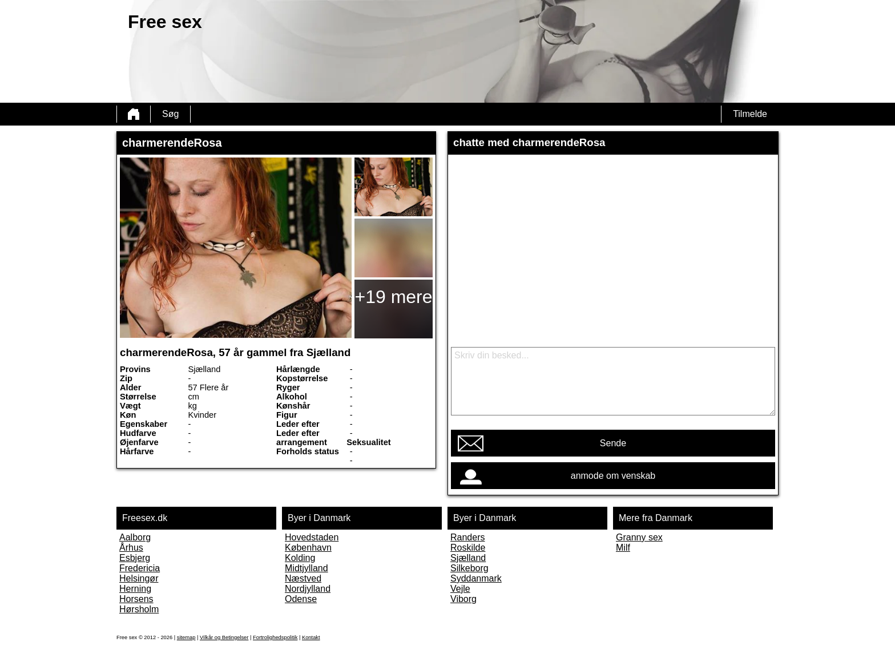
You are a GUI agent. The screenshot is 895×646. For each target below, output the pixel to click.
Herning (135, 588)
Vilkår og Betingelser (224, 637)
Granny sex (639, 537)
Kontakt (311, 637)
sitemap (186, 637)
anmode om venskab (613, 476)
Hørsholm (139, 609)
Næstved (303, 578)
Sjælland (468, 558)
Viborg (463, 599)
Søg (170, 114)
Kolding (300, 558)
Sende (613, 443)
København (308, 547)
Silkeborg (469, 568)
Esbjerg (134, 558)
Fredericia (139, 568)
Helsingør (138, 578)
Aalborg (135, 537)
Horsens (136, 599)
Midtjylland (306, 568)
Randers (467, 537)
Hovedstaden (311, 537)
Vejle (460, 588)
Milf (623, 547)
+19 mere (393, 296)
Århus (131, 547)
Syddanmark (476, 578)
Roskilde (467, 547)
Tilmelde (750, 114)
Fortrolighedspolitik (275, 637)
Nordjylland (307, 588)
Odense (301, 599)
